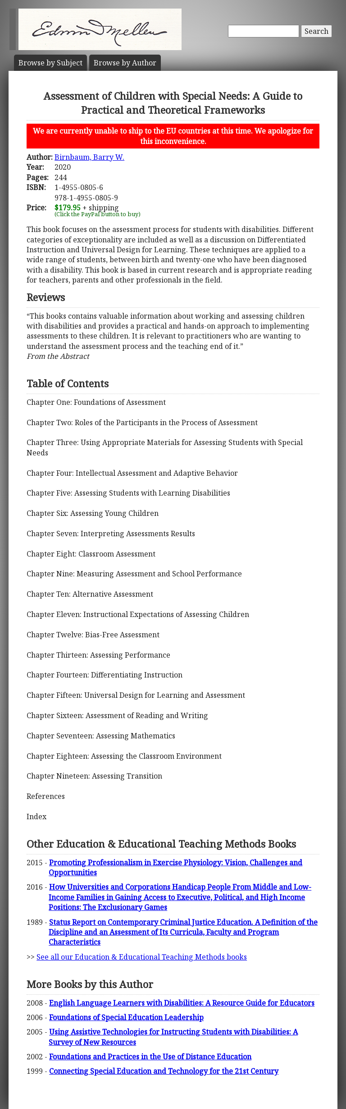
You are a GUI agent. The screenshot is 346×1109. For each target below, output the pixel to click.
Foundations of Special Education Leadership (126, 1017)
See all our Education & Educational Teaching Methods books (141, 957)
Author (125, 62)
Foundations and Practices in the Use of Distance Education (150, 1057)
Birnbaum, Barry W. (89, 157)
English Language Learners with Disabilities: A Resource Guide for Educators (181, 1003)
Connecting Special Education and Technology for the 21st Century (163, 1071)
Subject (50, 62)
